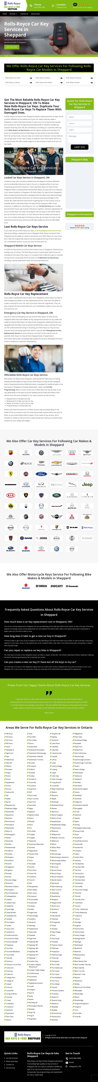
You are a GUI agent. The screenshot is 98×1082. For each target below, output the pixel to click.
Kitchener (55, 740)
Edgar (31, 808)
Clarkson (9, 961)
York (76, 1010)
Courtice (9, 997)
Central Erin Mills (12, 938)
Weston (77, 977)
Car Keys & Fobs (12, 8)
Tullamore (78, 916)
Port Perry (55, 981)
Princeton (55, 994)
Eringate (32, 838)
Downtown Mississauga (37, 753)
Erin (30, 828)
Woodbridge (78, 1000)
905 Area (9, 743)
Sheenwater (78, 773)
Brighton (9, 870)
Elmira (31, 818)
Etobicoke (32, 841)
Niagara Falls (56, 903)
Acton (8, 747)
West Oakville (79, 968)
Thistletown (78, 883)
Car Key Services (12, 1058)
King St (31, 1016)
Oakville (54, 912)
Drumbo (32, 763)
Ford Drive (32, 870)
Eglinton (32, 812)
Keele (31, 996)
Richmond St (56, 1017)
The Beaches (79, 864)
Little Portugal (57, 779)
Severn (76, 766)
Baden (8, 799)
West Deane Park (80, 961)
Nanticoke (55, 883)
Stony (76, 834)
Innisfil (31, 986)
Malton (54, 792)
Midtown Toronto (58, 838)
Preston (54, 987)
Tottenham (78, 903)
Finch (31, 860)
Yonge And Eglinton (81, 1004)
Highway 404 (33, 948)
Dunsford (32, 786)
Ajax (7, 756)
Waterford (78, 948)
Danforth (9, 1010)
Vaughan (77, 925)
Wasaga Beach (79, 938)
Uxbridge (77, 922)
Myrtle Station (57, 880)
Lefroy (54, 760)
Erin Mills (32, 831)
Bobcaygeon (10, 834)
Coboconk (9, 968)
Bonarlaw (9, 841)
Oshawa (54, 929)
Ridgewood (78, 734)
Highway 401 (33, 945)
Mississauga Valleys (59, 860)
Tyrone (77, 919)
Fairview (32, 847)
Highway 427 (33, 955)
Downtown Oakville (36, 756)
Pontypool (55, 961)
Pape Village (56, 932)
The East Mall (79, 867)
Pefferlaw (55, 948)
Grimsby (32, 906)
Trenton (77, 906)
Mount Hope (56, 873)
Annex (8, 776)
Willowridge (78, 994)
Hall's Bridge (33, 916)
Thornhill (77, 893)
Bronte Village (11, 880)
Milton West (56, 847)
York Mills (78, 1013)
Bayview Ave (10, 805)
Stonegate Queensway (82, 828)
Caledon (9, 899)
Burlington (10, 890)
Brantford (9, 860)
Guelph (31, 909)
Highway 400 (33, 942)
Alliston (8, 766)
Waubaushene (79, 955)
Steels (76, 821)
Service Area (35, 14)
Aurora (8, 789)
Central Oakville (11, 942)
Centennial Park (12, 935)
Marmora (55, 812)
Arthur (8, 786)
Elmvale (31, 821)
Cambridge (10, 909)
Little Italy (55, 776)
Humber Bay (33, 961)
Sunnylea (77, 851)
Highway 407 (33, 951)
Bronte (8, 877)
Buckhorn (9, 883)
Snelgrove (78, 802)
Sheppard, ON (75, 1066)
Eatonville (32, 805)
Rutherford (78, 750)
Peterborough (57, 955)
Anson (8, 779)
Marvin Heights (57, 815)
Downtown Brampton (37, 750)
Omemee (55, 919)
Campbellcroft (11, 916)
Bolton (8, 838)
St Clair (77, 812)
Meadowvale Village (59, 825)
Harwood (32, 922)
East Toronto (33, 799)
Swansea (77, 860)
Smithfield (78, 795)
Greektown (33, 903)
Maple (54, 799)
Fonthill (31, 867)
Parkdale (55, 942)
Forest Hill (32, 873)
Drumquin (32, 766)
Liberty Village (57, 766)
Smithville (77, 799)
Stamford (77, 815)
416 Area (9, 737)
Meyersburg (56, 828)
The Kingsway (79, 877)
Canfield (9, 919)
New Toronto (56, 890)
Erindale (32, 834)
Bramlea (9, 854)
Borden (8, 844)
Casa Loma (10, 929)
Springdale (78, 808)
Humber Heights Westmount (35, 965)
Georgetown (33, 886)
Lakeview (55, 750)
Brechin (9, 864)
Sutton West (78, 857)
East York (32, 802)
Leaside (54, 756)
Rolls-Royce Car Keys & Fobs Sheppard (74, 1038)
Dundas (31, 776)
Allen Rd (9, 763)
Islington (32, 990)
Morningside (56, 864)
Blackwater (10, 828)
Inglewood (32, 980)
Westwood (78, 981)
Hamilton (32, 919)
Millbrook (55, 841)
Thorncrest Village (81, 890)
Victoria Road (79, 932)
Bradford (9, 851)
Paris (53, 935)
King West (32, 1019)
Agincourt (9, 753)
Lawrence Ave (57, 753)
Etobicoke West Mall (36, 844)
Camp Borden (11, 912)
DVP (30, 792)
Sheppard (77, 779)
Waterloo (77, 951)
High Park (32, 938)
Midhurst (55, 831)
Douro (31, 743)
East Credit (33, 795)
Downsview (33, 747)
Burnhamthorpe (12, 893)
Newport (55, 899)
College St (9, 981)
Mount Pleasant (57, 877)
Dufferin (32, 769)
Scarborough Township (82, 763)
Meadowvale (56, 821)
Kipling (54, 737)
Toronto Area (79, 899)
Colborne (9, 974)
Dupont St (32, 789)
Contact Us (24, 14)
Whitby (77, 984)
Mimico (54, 851)
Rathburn (55, 1004)
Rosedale (77, 743)
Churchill (9, 948)
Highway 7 (32, 958)
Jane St (31, 993)
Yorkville (77, 1017)
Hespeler (32, 935)
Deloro (8, 1020)
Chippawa (9, 945)
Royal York (78, 747)
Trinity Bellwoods (80, 912)
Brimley (9, 873)
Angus (8, 773)
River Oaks (78, 737)
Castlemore (10, 932)
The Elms (77, 870)
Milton (54, 844)
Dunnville (32, 782)
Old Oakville (56, 916)
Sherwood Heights (81, 789)
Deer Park (9, 1017)
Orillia (54, 925)
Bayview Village (11, 808)
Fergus (31, 857)
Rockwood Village (80, 740)
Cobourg (9, 971)
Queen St (55, 997)
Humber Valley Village (37, 970)
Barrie (8, 802)
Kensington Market (36, 1006)
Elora (31, 825)
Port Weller (56, 984)
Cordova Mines (11, 994)
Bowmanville (10, 847)
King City (32, 1012)
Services (12, 14)
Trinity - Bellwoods (81, 909)
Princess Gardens (58, 991)
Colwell (8, 984)
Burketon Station (12, 886)
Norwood (55, 909)
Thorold (77, 896)
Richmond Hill (56, 1013)
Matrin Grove (56, 818)
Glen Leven (33, 893)
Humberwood (34, 973)
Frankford (32, 877)
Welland (77, 958)
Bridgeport (10, 867)
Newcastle (55, 893)
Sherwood (78, 786)
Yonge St (77, 1007)
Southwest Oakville (81, 805)
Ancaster (9, 769)
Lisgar (54, 773)
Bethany (9, 818)
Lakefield (55, 747)
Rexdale (54, 1010)
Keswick (32, 1009)
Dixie (30, 734)
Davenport (10, 1013)
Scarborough (79, 756)
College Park (10, 977)
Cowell (8, 1000)
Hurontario (33, 977)
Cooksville (9, 991)
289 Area (9, 734)
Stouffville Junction (81, 841)
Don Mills (32, 737)
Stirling (77, 825)
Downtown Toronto (36, 760)
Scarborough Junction (82, 760)
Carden (8, 925)
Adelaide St (10, 750)
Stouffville (78, 838)
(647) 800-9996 (13, 47)
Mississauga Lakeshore (60, 857)
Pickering (55, 958)
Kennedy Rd (33, 1003)
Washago (77, 942)
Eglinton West (34, 815)
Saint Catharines (80, 753)
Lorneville (55, 786)
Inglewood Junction (36, 983)
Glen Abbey (33, 890)
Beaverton (10, 815)
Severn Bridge (79, 769)
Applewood (10, 782)
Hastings (32, 925)
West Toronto (79, 971)
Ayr (7, 795)
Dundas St (32, 779)
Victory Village (79, 935)
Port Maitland (57, 977)
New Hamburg (57, 886)
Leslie (54, 763)
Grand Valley (33, 899)
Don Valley (33, 740)
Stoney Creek (79, 831)
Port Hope (55, 974)
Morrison (55, 867)
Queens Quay (56, 1000)
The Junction (79, 873)
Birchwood (10, 825)
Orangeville (56, 922)
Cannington (10, 922)
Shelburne (78, 776)
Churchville (10, 955)
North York (56, 906)
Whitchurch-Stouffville (82, 987)
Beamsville (10, 812)
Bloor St (9, 831)
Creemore (9, 1007)
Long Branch (56, 782)
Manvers (55, 795)
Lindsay (54, 769)
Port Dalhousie (57, 968)
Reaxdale (55, 1007)
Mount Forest (57, 870)
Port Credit (56, 964)
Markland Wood (57, 805)
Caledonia (9, 906)
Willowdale (78, 991)
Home (5, 14)
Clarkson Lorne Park (13, 964)
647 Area (9, 740)
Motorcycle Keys (12, 1061)
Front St (32, 880)
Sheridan (77, 782)
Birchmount (10, 821)
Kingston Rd (56, 734)
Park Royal (55, 938)
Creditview (10, 1004)
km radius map (79, 185)
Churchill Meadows (13, 951)
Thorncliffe (78, 886)
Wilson (76, 997)
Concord (9, 987)
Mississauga (56, 854)
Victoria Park (79, 929)
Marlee (54, 808)
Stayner (77, 818)
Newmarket (56, 896)
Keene (31, 999)
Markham (55, 802)
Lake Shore (56, 743)
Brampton (9, 857)
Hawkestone (33, 929)
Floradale (32, 864)
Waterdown (78, 945)
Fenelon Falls (33, 854)
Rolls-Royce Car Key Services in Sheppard (25, 56)
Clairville (9, 958)
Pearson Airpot (57, 945)
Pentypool (55, 951)
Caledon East (10, 903)
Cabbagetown (11, 896)
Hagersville (33, 912)
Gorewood (32, 896)
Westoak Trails (79, 974)
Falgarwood (33, 851)
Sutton (76, 854)
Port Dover (56, 971)
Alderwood (10, 760)
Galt (30, 883)
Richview (55, 1020)
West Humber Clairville (82, 964)
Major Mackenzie (58, 789)
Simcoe (77, 792)
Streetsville (78, 844)
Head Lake (32, 932)
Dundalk (32, 773)
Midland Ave (56, 834)
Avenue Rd (10, 792)
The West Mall (79, 880)
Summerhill (78, 847)
